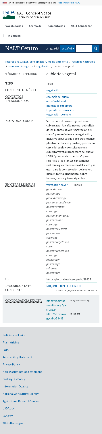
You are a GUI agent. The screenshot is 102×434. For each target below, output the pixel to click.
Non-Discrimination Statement (22, 372)
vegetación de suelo (58, 114)
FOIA (6, 350)
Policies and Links (14, 335)
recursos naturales (83, 61)
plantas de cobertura (59, 105)
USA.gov (8, 416)
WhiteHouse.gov (13, 423)
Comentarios (56, 26)
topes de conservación (60, 110)
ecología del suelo (57, 97)
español (66, 48)
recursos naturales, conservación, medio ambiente (36, 61)
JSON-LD (75, 286)
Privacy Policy (11, 364)
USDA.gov (8, 408)
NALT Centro (21, 48)
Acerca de (35, 26)
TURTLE (63, 286)
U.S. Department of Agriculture (33, 17)
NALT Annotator (81, 26)
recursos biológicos (20, 66)
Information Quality (15, 386)
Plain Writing (11, 342)
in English (14, 35)
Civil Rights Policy (14, 379)
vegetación (43, 66)
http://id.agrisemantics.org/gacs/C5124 (56, 305)
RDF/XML (51, 286)
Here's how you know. (68, 2)
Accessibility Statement (17, 357)
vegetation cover (57, 185)
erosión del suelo (57, 101)
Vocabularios (14, 26)
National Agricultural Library (21, 394)
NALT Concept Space (34, 13)
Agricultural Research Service (21, 401)
